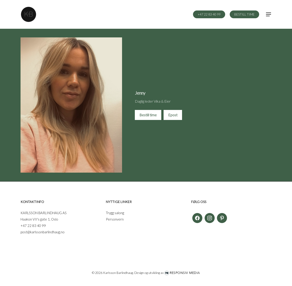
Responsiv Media (185, 273)
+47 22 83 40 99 (33, 226)
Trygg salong (115, 213)
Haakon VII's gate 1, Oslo (39, 219)
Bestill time (148, 115)
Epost (172, 115)
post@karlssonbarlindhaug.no (43, 232)
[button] (268, 14)
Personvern (115, 219)
